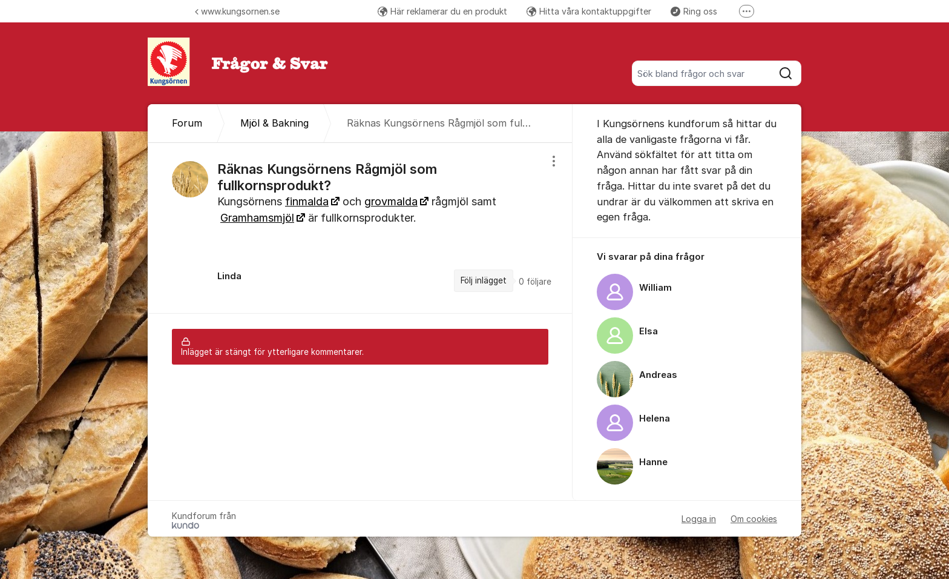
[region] (360, 228)
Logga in (698, 519)
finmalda (307, 201)
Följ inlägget (484, 280)
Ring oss (694, 11)
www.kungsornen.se (237, 11)
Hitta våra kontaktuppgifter (589, 11)
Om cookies (754, 519)
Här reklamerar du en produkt (442, 11)
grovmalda (391, 201)
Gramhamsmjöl (257, 217)
